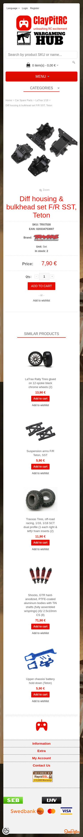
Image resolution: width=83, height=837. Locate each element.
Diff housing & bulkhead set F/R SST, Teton (29, 105)
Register (34, 8)
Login (25, 8)
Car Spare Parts (24, 100)
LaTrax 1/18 (41, 100)
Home (9, 100)
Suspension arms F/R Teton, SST (40, 453)
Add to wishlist (41, 300)
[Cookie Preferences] (6, 831)
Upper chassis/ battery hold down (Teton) (40, 681)
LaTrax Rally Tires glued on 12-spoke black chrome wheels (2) (40, 383)
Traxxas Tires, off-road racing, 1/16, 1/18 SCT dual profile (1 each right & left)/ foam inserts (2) (40, 525)
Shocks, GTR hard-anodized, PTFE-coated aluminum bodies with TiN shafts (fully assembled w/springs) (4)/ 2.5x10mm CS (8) (40, 605)
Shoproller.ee (72, 831)
